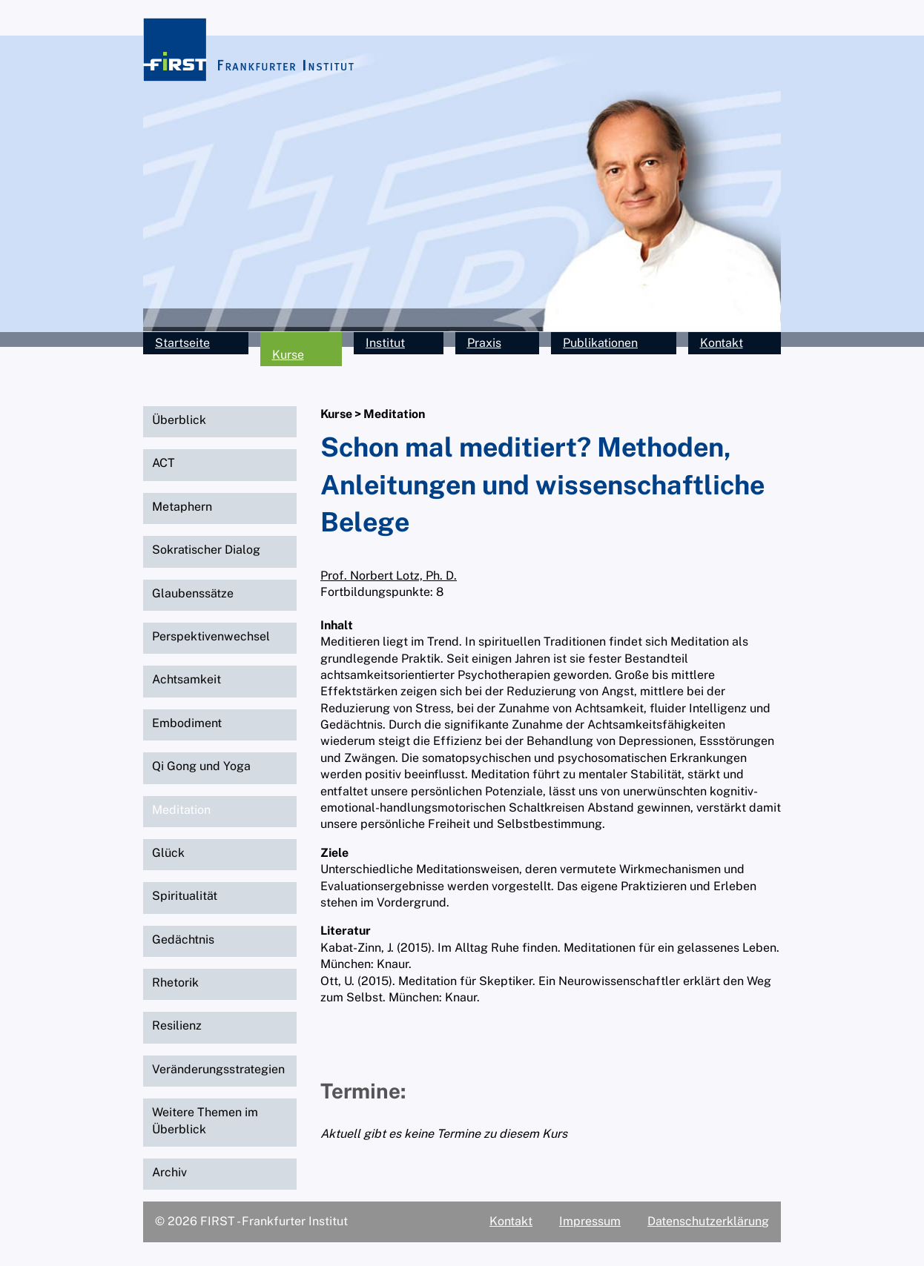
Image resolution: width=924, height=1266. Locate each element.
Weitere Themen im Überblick (205, 1120)
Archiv (169, 1172)
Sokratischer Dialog (206, 550)
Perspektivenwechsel (211, 636)
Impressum (590, 1221)
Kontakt (721, 343)
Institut (385, 343)
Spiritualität (184, 896)
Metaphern (182, 507)
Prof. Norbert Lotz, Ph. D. (388, 576)
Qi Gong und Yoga (201, 766)
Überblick (179, 420)
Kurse (288, 355)
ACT (163, 463)
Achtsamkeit (186, 679)
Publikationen (600, 343)
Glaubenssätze (193, 593)
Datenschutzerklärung (708, 1221)
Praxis (484, 343)
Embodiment (187, 723)
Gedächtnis (183, 939)
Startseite (182, 343)
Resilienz (177, 1025)
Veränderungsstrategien (218, 1069)
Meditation (181, 810)
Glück (168, 853)
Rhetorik (175, 982)
